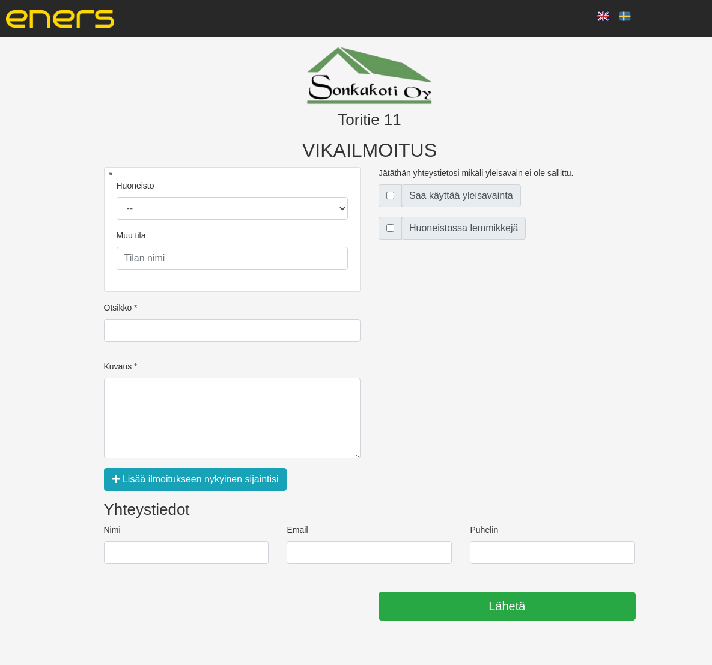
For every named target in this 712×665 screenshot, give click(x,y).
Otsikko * (121, 307)
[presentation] (195, 606)
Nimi (112, 530)
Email (297, 530)
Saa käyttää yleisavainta (461, 195)
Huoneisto (135, 185)
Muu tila (131, 235)
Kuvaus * (121, 366)
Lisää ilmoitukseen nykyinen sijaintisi (195, 479)
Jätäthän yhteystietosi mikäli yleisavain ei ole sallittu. (476, 173)
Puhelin (484, 530)
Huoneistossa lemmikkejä (463, 228)
